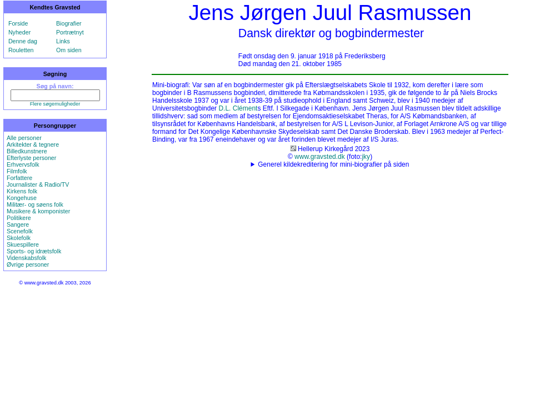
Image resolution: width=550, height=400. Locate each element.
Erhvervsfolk (23, 164)
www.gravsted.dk (319, 157)
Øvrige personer (28, 264)
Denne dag (22, 41)
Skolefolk (19, 237)
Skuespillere (23, 244)
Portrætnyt (70, 32)
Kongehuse (22, 197)
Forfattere (19, 177)
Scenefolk (20, 231)
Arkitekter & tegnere (33, 144)
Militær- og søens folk (35, 204)
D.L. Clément (237, 108)
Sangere (18, 224)
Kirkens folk (22, 191)
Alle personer (24, 137)
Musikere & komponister (38, 211)
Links (63, 41)
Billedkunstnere (27, 151)
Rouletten (21, 50)
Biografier (69, 23)
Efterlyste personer (31, 157)
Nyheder (19, 32)
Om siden (69, 50)
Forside (18, 23)
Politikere (19, 217)
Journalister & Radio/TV (38, 184)
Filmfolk (17, 171)
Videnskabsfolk (26, 257)
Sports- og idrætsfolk (34, 251)
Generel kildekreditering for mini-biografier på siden (333, 164)
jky (366, 157)
